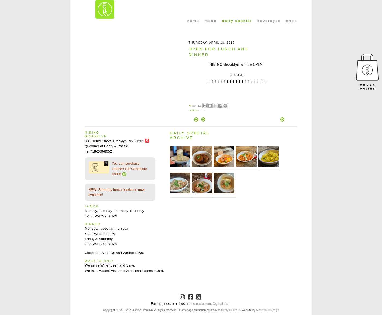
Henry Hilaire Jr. (231, 310)
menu (211, 21)
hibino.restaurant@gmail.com (208, 304)
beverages (269, 21)
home (193, 21)
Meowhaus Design (267, 310)
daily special (237, 21)
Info (203, 110)
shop (291, 21)
